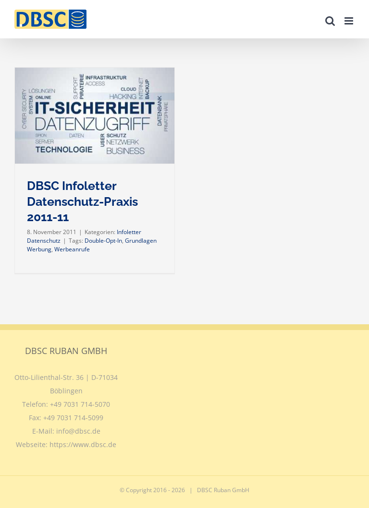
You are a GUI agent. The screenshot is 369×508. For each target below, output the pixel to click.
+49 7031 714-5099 (73, 417)
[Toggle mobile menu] (349, 21)
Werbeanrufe (72, 249)
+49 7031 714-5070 (80, 404)
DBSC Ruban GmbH (223, 490)
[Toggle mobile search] (330, 21)
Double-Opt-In (103, 240)
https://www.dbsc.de (82, 444)
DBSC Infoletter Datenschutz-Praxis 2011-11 (82, 201)
